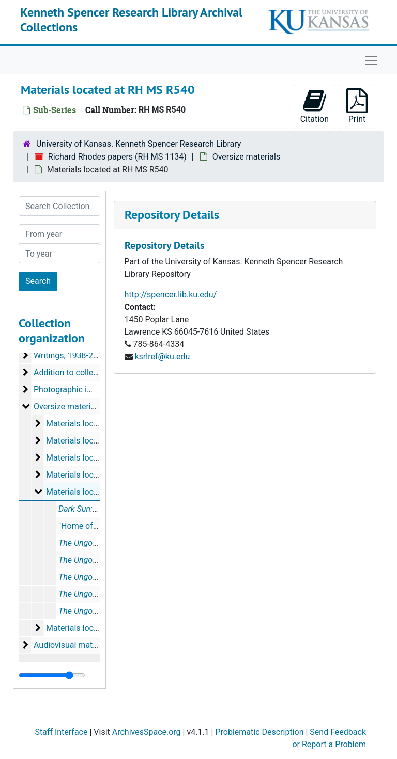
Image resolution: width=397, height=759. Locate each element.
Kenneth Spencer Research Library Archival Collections (131, 19)
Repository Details (172, 215)
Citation (314, 106)
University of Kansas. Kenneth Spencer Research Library (138, 144)
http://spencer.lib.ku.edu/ (171, 294)
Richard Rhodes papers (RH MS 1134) (117, 157)
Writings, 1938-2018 (70, 355)
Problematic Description (259, 732)
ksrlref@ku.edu (162, 356)
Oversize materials (246, 157)
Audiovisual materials (73, 645)
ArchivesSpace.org (146, 732)
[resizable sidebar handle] (52, 675)
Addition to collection (73, 372)
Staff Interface (61, 732)
